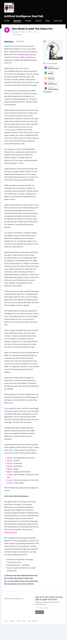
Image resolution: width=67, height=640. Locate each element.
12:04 (9, 474)
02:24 (9, 460)
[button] (7, 30)
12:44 (9, 480)
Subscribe (58, 21)
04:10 (9, 463)
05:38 (9, 466)
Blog (47, 21)
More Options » (47, 92)
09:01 (9, 472)
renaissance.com (10, 532)
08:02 (9, 469)
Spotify (16, 411)
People (28, 21)
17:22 (9, 483)
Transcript (20, 41)
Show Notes (8, 41)
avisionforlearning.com (27, 54)
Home (6, 21)
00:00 (9, 458)
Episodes (17, 21)
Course (38, 21)
